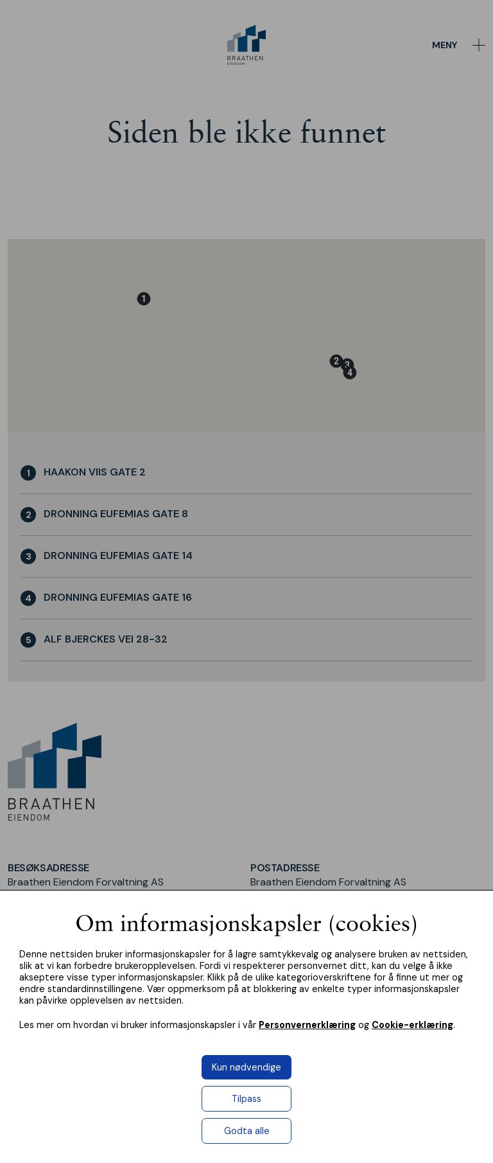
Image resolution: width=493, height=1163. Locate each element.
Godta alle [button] (247, 1131)
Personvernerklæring (307, 1025)
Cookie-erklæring (412, 1025)
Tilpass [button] (246, 1099)
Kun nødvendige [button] (246, 1067)
